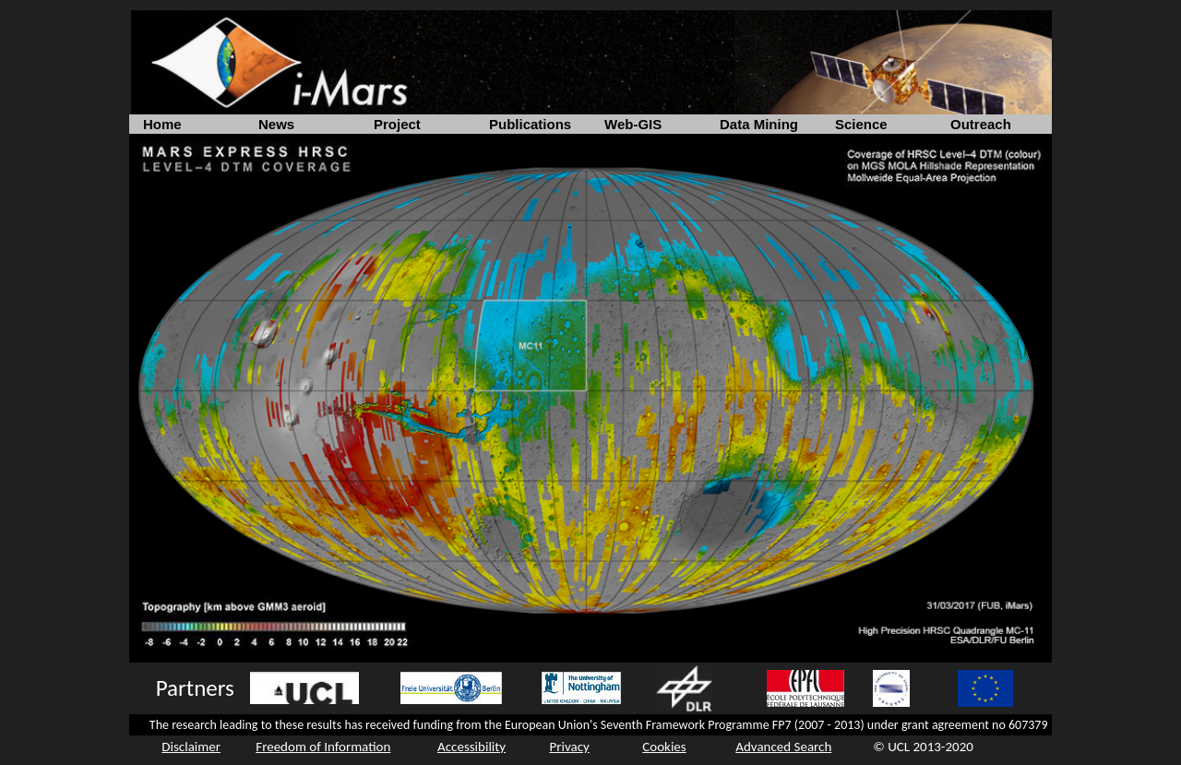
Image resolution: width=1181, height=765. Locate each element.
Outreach (980, 124)
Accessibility (471, 746)
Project (397, 124)
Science (861, 124)
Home (162, 124)
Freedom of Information (323, 746)
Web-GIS (633, 124)
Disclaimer (191, 746)
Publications (530, 124)
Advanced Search (783, 746)
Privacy (569, 746)
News (276, 124)
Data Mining (759, 124)
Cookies (664, 746)
